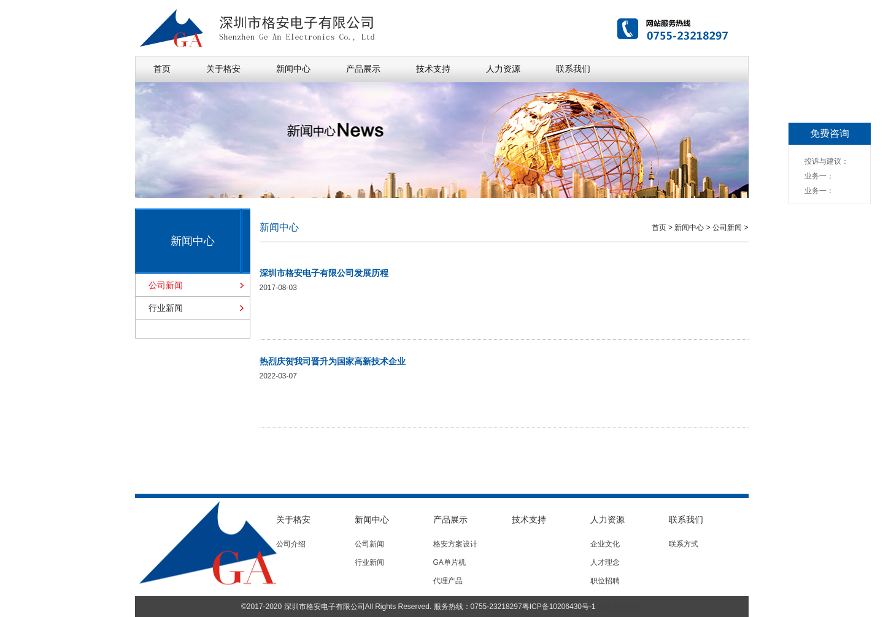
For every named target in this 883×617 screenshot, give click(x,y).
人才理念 (605, 562)
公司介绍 (291, 544)
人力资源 (503, 69)
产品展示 (363, 69)
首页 (162, 69)
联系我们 (573, 69)
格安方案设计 (455, 544)
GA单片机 (449, 562)
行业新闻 (165, 308)
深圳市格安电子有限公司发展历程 (324, 273)
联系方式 (683, 544)
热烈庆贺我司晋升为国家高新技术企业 (333, 361)
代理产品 (448, 581)
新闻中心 (293, 69)
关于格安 (223, 69)
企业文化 (605, 544)
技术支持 (433, 69)
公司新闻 (165, 285)
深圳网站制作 (620, 606)
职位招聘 (605, 581)
